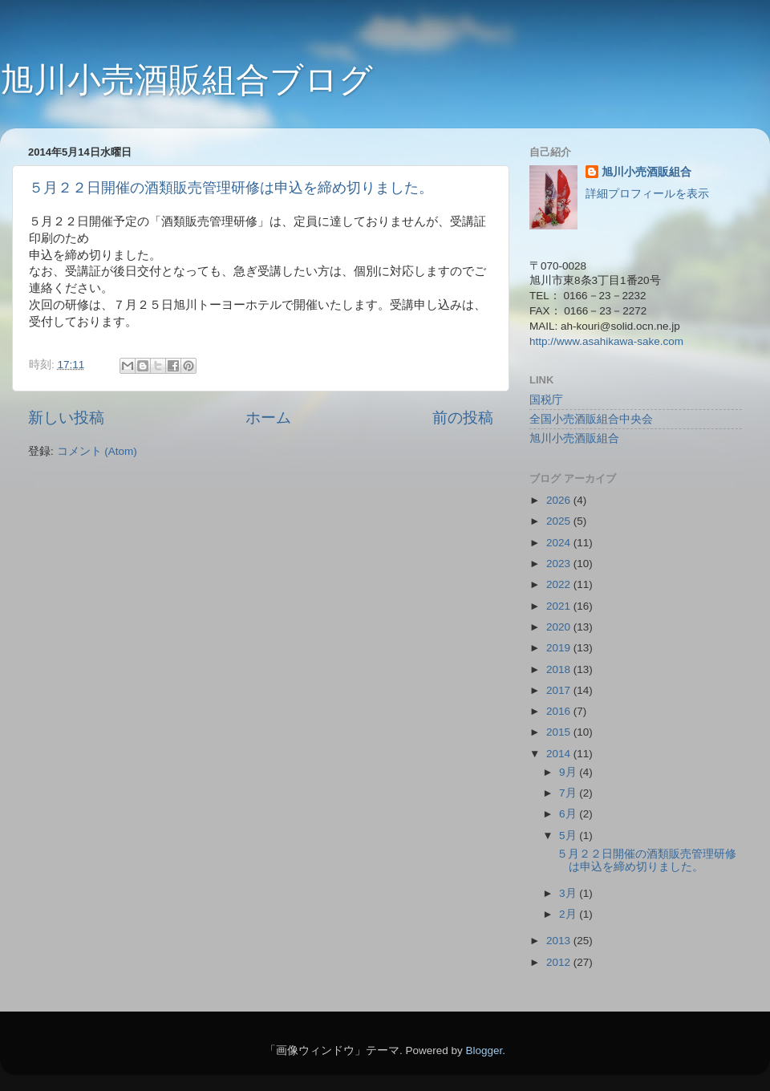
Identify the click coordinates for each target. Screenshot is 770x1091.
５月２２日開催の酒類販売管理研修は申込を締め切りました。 (231, 188)
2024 (559, 543)
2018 (559, 669)
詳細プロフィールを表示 (647, 194)
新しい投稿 (66, 417)
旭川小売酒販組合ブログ (186, 80)
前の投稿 (462, 417)
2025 (559, 521)
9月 (569, 772)
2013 (559, 941)
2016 (559, 711)
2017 (559, 690)
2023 (559, 564)
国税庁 (546, 400)
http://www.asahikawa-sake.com (606, 341)
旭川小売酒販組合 (646, 172)
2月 (569, 914)
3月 (569, 893)
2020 (559, 627)
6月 (569, 814)
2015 (559, 732)
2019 (559, 648)
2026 (559, 500)
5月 (569, 835)
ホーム (268, 417)
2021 (559, 606)
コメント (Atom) (97, 451)
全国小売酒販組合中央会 (591, 419)
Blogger (483, 1050)
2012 (559, 962)
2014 (559, 754)
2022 (559, 584)
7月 (569, 793)
